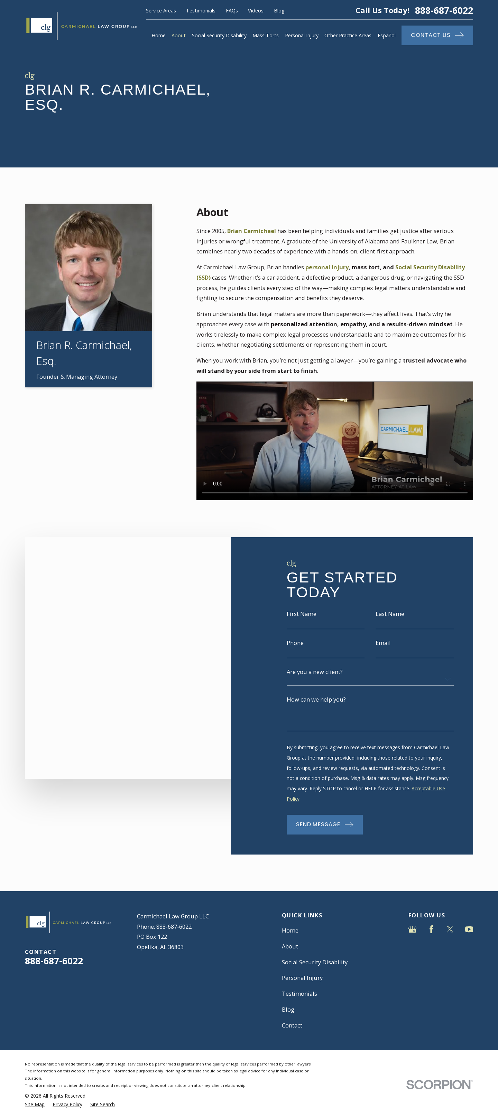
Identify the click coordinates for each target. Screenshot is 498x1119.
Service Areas (161, 10)
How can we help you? (316, 707)
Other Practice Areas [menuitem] (347, 35)
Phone (295, 651)
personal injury (327, 267)
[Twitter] (450, 929)
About (290, 946)
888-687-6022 (444, 10)
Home (290, 930)
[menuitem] (35, 1104)
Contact (292, 1025)
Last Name (390, 622)
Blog (279, 10)
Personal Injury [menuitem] (302, 35)
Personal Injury (302, 978)
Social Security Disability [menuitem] (219, 35)
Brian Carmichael (251, 231)
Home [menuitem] (158, 35)
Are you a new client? (315, 680)
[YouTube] (469, 929)
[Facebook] (431, 929)
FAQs (232, 10)
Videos (256, 10)
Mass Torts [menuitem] (265, 35)
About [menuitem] (179, 35)
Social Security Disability (315, 962)
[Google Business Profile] (412, 929)
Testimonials (200, 10)
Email (383, 651)
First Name (301, 622)
